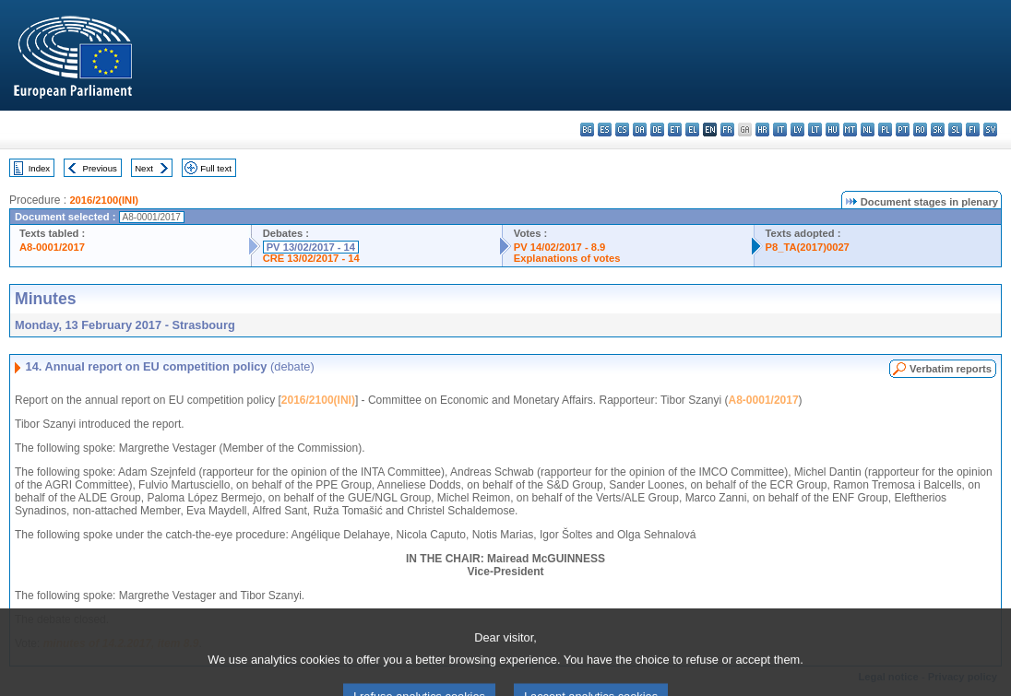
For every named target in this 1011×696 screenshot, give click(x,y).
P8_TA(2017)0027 (808, 247)
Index (39, 168)
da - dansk (640, 129)
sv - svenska (990, 129)
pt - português (903, 129)
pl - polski (885, 129)
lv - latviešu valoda (797, 129)
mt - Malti (850, 129)
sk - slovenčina (938, 129)
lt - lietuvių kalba (815, 129)
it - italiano (780, 129)
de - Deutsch (657, 129)
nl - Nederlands (867, 129)
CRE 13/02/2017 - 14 (311, 258)
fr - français (727, 129)
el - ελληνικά (692, 129)
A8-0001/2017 (52, 247)
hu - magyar (832, 129)
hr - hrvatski (762, 129)
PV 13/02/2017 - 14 (311, 247)
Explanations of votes (567, 258)
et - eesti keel (675, 129)
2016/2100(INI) (103, 200)
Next (144, 168)
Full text (216, 168)
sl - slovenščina (955, 129)
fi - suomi (973, 129)
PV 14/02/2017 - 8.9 (560, 247)
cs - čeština (622, 129)
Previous (100, 168)
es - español (605, 129)
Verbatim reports (951, 368)
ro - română (920, 129)
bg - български (587, 129)
